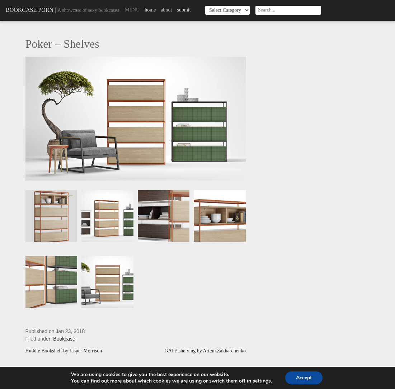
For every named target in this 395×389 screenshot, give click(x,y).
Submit (184, 10)
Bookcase (64, 339)
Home (150, 10)
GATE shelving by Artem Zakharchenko (205, 350)
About (166, 10)
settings (262, 381)
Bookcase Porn (29, 10)
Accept (304, 377)
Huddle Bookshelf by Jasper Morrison (63, 350)
